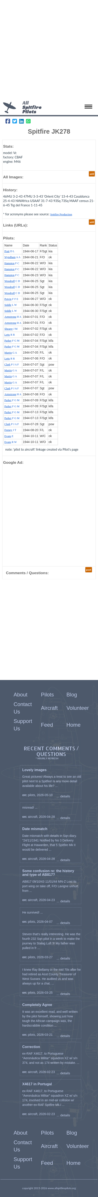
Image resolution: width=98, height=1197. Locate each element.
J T (10, 430)
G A (10, 352)
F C (11, 263)
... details (63, 796)
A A (12, 257)
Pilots (47, 695)
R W (10, 442)
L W (10, 304)
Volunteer (78, 708)
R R (9, 334)
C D (12, 281)
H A (12, 316)
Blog (72, 695)
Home (74, 725)
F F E (11, 299)
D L (9, 251)
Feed (47, 725)
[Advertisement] (49, 51)
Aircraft (49, 708)
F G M (11, 340)
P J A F (11, 364)
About (21, 695)
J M (11, 328)
